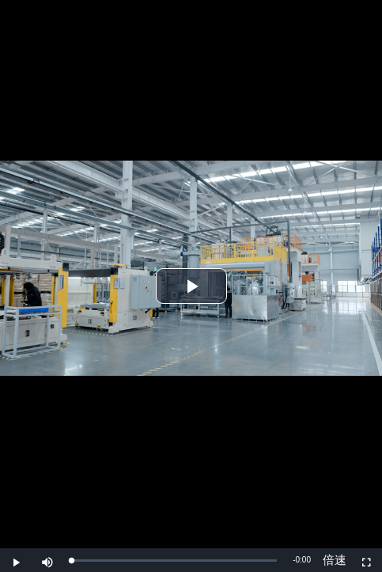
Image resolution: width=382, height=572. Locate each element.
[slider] (174, 560)
